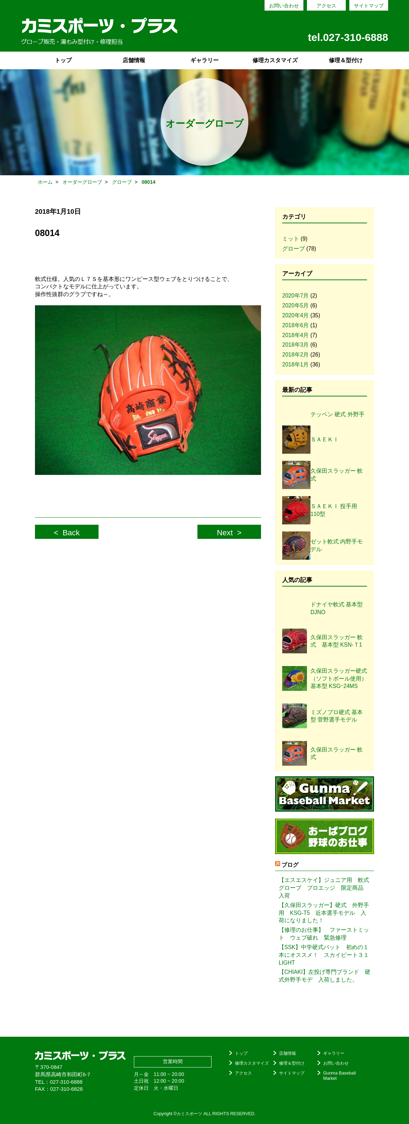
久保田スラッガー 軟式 (336, 753)
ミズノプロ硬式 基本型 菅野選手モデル (336, 716)
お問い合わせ (284, 5)
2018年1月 (295, 364)
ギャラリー (204, 60)
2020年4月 (295, 315)
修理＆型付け (346, 60)
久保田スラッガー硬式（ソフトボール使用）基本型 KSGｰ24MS (338, 678)
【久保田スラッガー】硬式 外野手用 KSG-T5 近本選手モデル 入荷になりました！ (324, 913)
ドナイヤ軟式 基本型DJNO (336, 608)
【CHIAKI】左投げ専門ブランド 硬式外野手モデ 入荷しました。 (325, 976)
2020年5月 (295, 305)
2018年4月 (295, 335)
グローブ (293, 249)
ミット (290, 239)
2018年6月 (295, 325)
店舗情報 (134, 60)
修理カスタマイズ (275, 60)
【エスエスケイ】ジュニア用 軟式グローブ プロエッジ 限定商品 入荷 (324, 888)
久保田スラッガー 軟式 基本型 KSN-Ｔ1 (336, 641)
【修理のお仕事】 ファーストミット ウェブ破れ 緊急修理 (324, 934)
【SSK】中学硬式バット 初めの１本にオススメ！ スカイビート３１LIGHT (324, 955)
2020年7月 (295, 296)
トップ (63, 60)
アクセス (326, 5)
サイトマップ (369, 5)
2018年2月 (295, 355)
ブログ (289, 865)
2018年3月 (295, 345)
